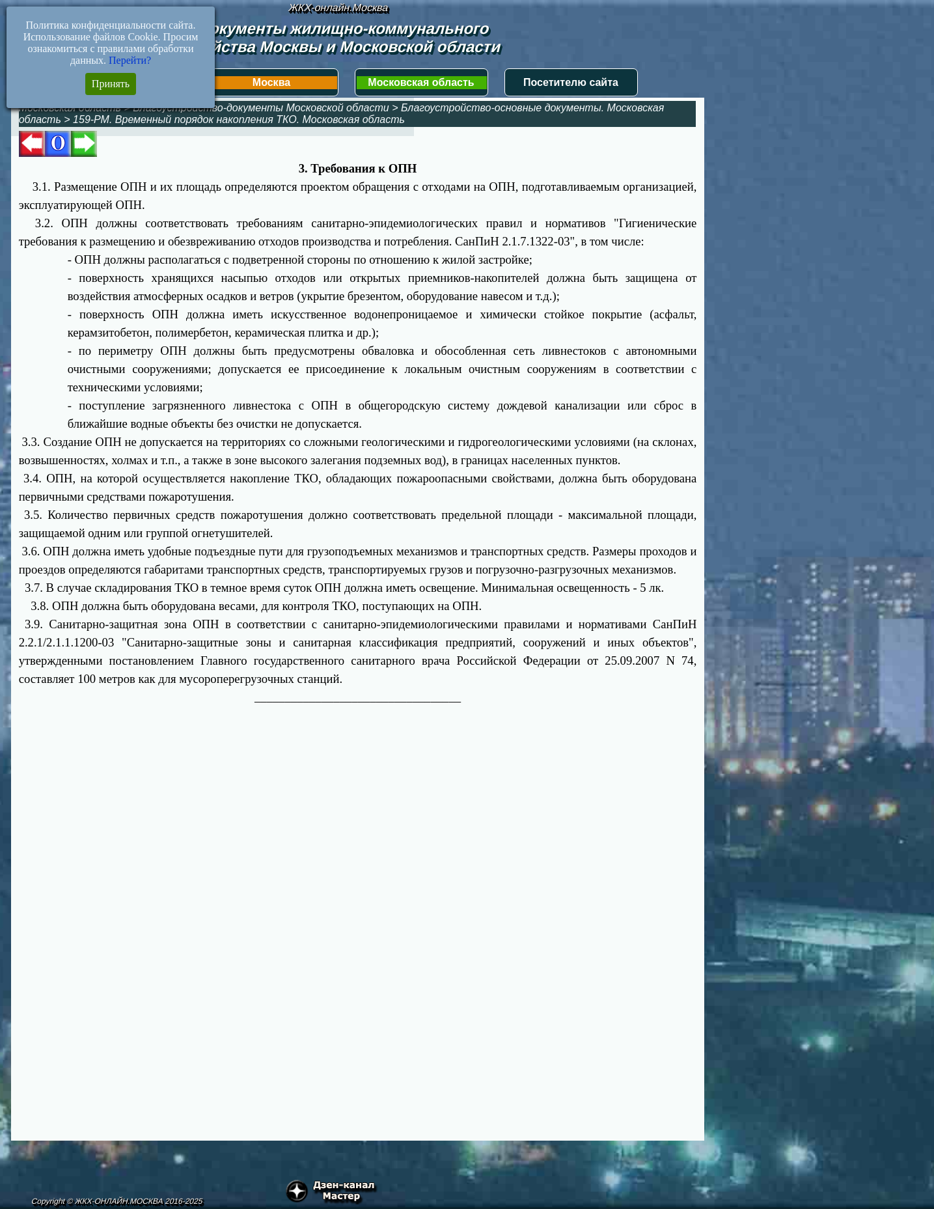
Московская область (421, 82)
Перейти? (130, 60)
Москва (271, 82)
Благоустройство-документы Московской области (261, 107)
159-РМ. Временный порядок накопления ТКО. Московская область (239, 119)
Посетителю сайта (570, 82)
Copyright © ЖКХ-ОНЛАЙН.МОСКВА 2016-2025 (117, 1201)
